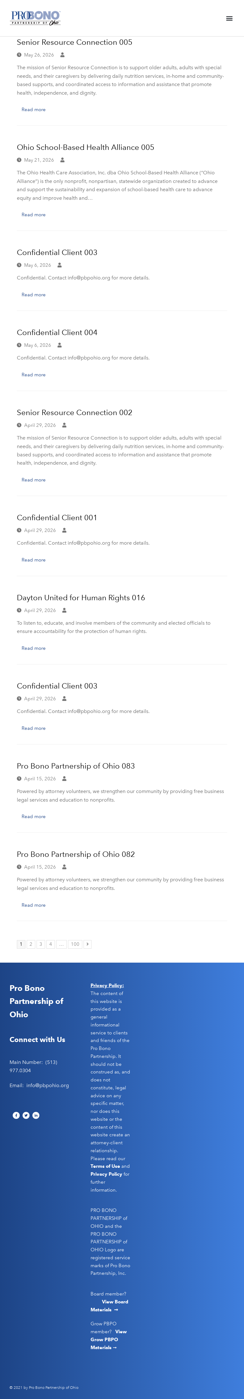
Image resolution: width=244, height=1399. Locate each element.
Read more (34, 109)
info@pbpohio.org (47, 1085)
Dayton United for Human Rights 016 (81, 597)
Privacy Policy (106, 1174)
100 (76, 943)
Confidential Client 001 (57, 517)
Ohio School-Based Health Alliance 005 (85, 147)
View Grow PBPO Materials (109, 1339)
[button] (229, 18)
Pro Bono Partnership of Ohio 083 (76, 765)
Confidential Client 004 (57, 332)
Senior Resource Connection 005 (74, 42)
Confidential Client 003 (57, 252)
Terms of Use (105, 1166)
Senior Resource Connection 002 (74, 412)
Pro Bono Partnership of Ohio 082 (76, 854)
